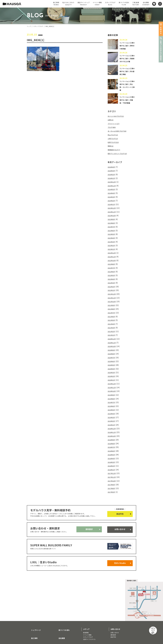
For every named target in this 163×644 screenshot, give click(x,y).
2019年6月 (112, 392)
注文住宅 (31, 628)
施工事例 (32, 609)
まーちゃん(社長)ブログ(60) (119, 136)
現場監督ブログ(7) (115, 153)
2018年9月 (112, 424)
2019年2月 (112, 406)
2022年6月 (112, 267)
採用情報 (59, 616)
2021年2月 (112, 323)
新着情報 (86, 606)
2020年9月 (112, 340)
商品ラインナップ (35, 622)
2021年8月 (112, 302)
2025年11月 (113, 187)
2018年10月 (113, 420)
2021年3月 (112, 319)
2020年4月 (112, 358)
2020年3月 (112, 361)
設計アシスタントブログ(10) (119, 157)
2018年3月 (112, 444)
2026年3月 (112, 173)
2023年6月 (112, 229)
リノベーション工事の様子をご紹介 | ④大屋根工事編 (127, 74)
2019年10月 (113, 378)
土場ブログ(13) (114, 143)
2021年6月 (112, 309)
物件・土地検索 (88, 619)
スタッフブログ (38, 26)
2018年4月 (112, 441)
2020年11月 (113, 333)
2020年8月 (112, 344)
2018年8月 (112, 427)
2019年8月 (112, 385)
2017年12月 (113, 455)
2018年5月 (112, 438)
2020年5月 (112, 354)
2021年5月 (112, 312)
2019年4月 (112, 399)
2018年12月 (113, 413)
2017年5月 (112, 472)
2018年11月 (113, 417)
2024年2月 (112, 201)
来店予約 (120, 494)
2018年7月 (112, 431)
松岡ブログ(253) (114, 146)
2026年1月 (112, 180)
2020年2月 (112, 365)
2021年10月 (113, 295)
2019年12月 (113, 372)
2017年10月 (113, 462)
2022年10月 (113, 257)
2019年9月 (112, 382)
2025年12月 (113, 184)
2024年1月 (112, 205)
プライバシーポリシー (64, 628)
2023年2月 (112, 243)
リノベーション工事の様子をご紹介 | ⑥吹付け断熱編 (127, 45)
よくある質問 (61, 622)
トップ (29, 26)
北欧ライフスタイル (89, 613)
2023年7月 (112, 226)
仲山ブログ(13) (114, 139)
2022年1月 (112, 285)
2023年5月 (112, 232)
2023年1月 (112, 246)
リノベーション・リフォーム (37, 630)
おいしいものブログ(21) (117, 122)
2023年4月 (112, 236)
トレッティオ (32, 625)
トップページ (33, 603)
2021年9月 (112, 299)
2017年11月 (113, 458)
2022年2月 (112, 281)
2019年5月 (112, 396)
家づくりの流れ (61, 603)
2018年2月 (112, 448)
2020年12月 (113, 330)
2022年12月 (113, 250)
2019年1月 (112, 410)
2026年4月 (112, 170)
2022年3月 (112, 278)
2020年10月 (113, 337)
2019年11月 (113, 375)
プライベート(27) (115, 129)
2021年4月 (112, 316)
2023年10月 (113, 215)
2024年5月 (112, 191)
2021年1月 (112, 326)
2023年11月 (113, 212)
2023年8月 (112, 222)
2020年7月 (112, 347)
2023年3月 (112, 239)
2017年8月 (112, 469)
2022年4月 (112, 274)
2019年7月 (112, 389)
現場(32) (111, 150)
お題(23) (111, 125)
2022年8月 (112, 260)
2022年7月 (112, 264)
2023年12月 (113, 208)
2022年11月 (113, 253)
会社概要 (59, 609)
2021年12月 (113, 288)
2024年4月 (112, 194)
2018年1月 (112, 451)
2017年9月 (112, 465)
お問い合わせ (120, 509)
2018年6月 (112, 434)
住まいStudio (120, 538)
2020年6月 (112, 351)
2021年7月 (112, 305)
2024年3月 (112, 198)
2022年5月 (112, 271)
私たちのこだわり (35, 616)
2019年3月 (112, 403)
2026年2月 (112, 177)
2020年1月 (112, 368)
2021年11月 (113, 292)
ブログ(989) (113, 132)
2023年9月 (112, 218)
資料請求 (89, 509)
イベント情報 (87, 609)
